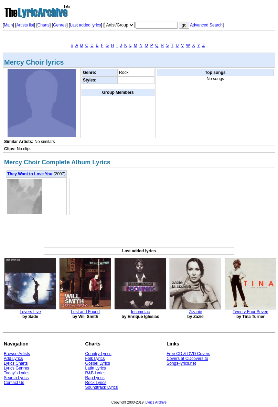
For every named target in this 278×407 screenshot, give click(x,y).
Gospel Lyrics (97, 363)
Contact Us (14, 382)
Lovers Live (30, 311)
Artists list (25, 25)
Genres (59, 25)
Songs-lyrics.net (181, 363)
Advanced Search (206, 25)
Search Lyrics (16, 377)
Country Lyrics (98, 353)
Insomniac (140, 311)
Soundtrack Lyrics (101, 387)
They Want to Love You (29, 174)
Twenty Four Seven (250, 311)
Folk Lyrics (95, 358)
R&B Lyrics (95, 373)
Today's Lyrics (17, 373)
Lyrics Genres (16, 368)
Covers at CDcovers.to (187, 358)
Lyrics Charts (16, 363)
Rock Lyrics (96, 382)
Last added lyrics (85, 25)
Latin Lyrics (95, 368)
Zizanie (195, 311)
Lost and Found (85, 311)
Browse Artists (17, 353)
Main (8, 25)
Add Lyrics (13, 358)
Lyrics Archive (156, 402)
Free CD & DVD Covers (188, 353)
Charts (44, 25)
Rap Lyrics (95, 377)
